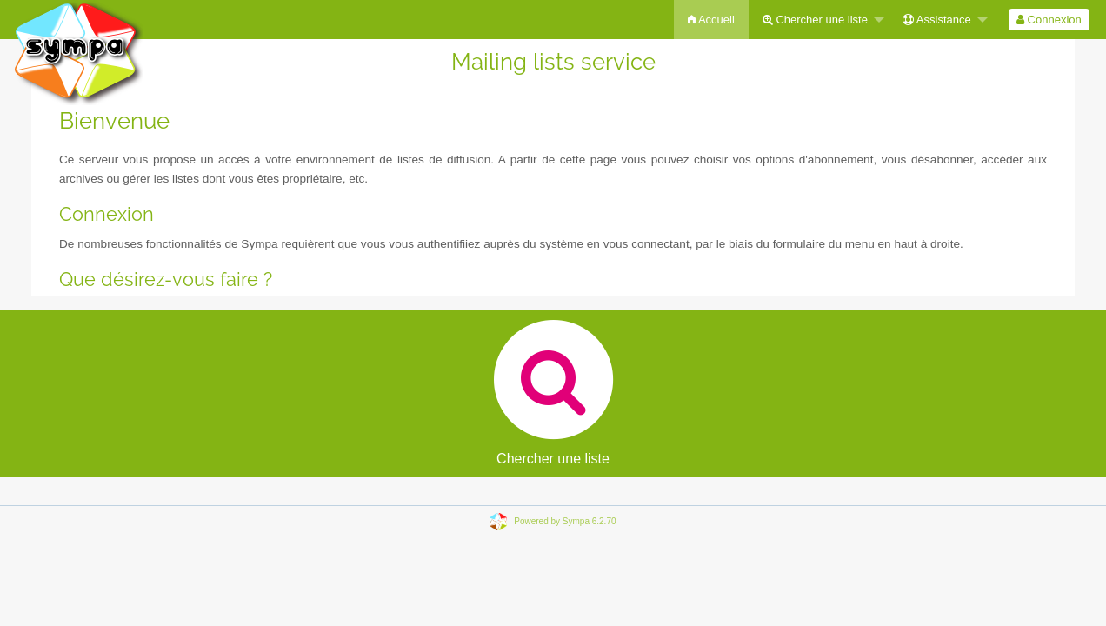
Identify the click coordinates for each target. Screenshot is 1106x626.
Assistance (937, 19)
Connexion (1049, 19)
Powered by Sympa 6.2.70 (565, 521)
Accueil (711, 19)
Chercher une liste (815, 19)
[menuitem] (711, 19)
